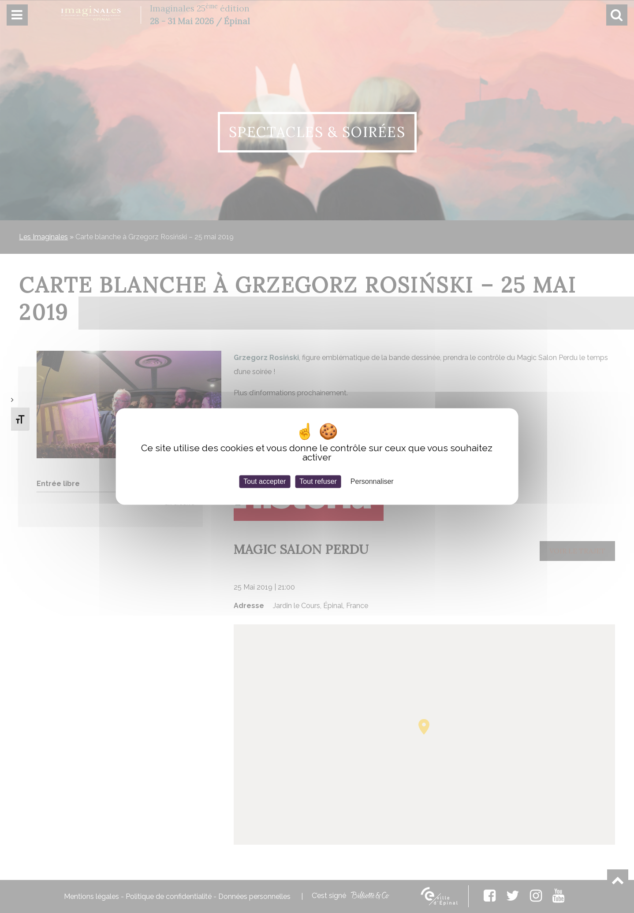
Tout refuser (317, 481)
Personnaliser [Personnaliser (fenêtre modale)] (372, 481)
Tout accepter (264, 481)
